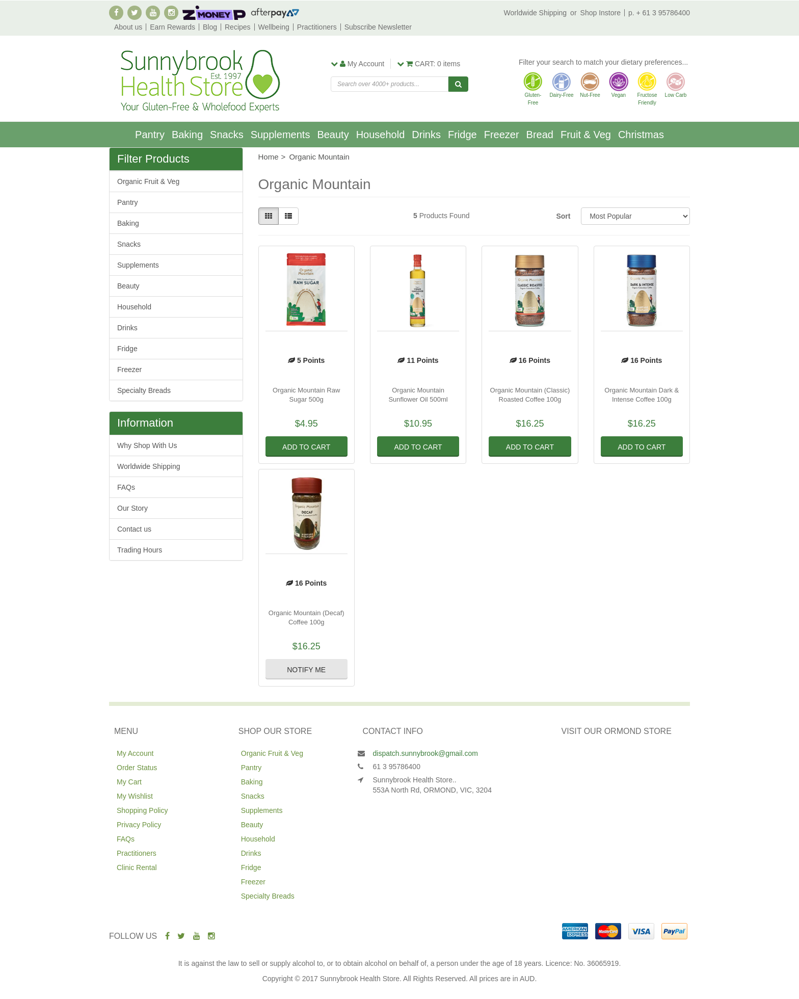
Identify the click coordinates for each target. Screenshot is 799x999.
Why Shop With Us (147, 445)
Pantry (150, 134)
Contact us (134, 529)
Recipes (238, 27)
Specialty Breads (144, 390)
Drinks (426, 134)
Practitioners (317, 27)
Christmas (641, 134)
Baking (187, 134)
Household (380, 134)
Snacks (227, 134)
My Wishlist (135, 796)
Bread (539, 134)
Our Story (132, 508)
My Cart (129, 782)
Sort (563, 216)
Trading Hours (139, 550)
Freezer (501, 134)
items (428, 64)
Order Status (137, 768)
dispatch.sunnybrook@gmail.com (425, 753)
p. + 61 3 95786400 (659, 12)
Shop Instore (600, 12)
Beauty (333, 134)
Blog (210, 27)
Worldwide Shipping (535, 12)
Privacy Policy (139, 825)
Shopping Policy (142, 810)
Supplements (280, 134)
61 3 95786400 (396, 767)
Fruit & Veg (586, 134)
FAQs (126, 487)
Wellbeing (273, 27)
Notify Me (306, 670)
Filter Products (153, 159)
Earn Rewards (172, 27)
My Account (135, 753)
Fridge (462, 134)
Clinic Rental (137, 867)
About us (128, 27)
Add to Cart (306, 447)
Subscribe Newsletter (378, 27)
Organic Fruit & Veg (148, 181)
